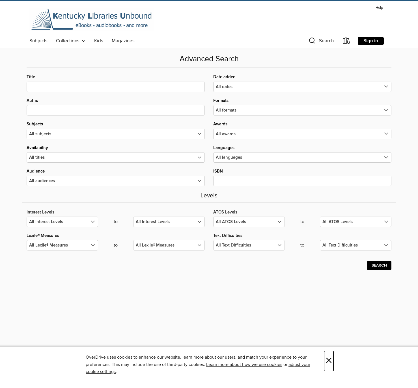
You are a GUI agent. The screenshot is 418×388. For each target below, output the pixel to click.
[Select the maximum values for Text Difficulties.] (355, 245)
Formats (302, 106)
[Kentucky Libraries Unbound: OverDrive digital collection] (91, 19)
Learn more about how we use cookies (244, 364)
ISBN (302, 177)
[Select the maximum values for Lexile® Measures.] (169, 245)
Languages (302, 154)
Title (116, 83)
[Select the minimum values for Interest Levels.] (62, 222)
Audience (116, 177)
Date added (302, 83)
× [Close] (328, 361)
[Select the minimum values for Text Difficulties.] (249, 245)
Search (379, 265)
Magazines (123, 41)
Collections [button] (71, 41)
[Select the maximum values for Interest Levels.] (169, 222)
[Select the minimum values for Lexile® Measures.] (62, 245)
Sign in (370, 41)
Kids (98, 41)
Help (379, 8)
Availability (116, 154)
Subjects (38, 41)
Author (116, 106)
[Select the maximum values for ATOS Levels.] (355, 222)
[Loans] (346, 41)
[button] (320, 41)
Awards (302, 130)
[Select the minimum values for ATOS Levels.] (249, 222)
